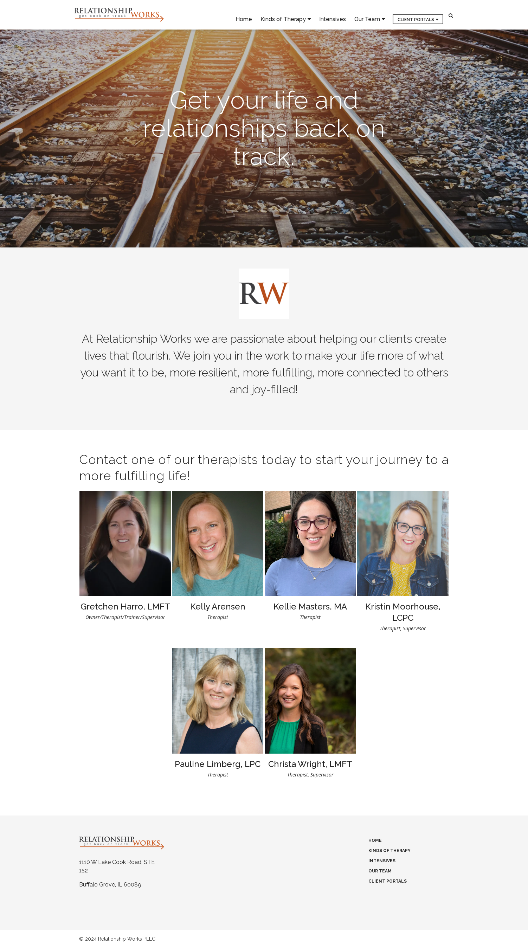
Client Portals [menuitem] (416, 15)
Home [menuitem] (244, 14)
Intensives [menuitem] (332, 14)
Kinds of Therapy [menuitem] (283, 15)
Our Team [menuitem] (367, 15)
